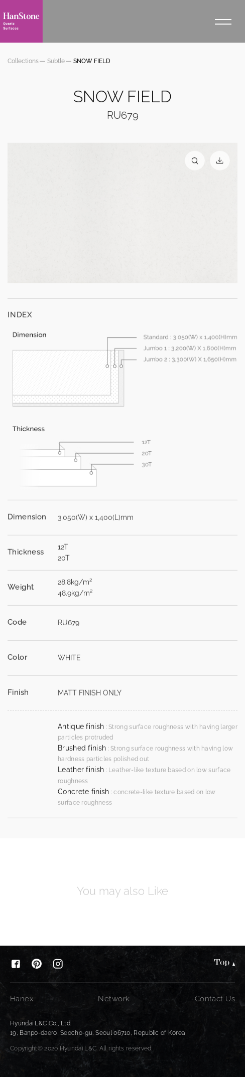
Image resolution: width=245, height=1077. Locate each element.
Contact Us (215, 998)
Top (222, 964)
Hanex (21, 998)
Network (114, 998)
